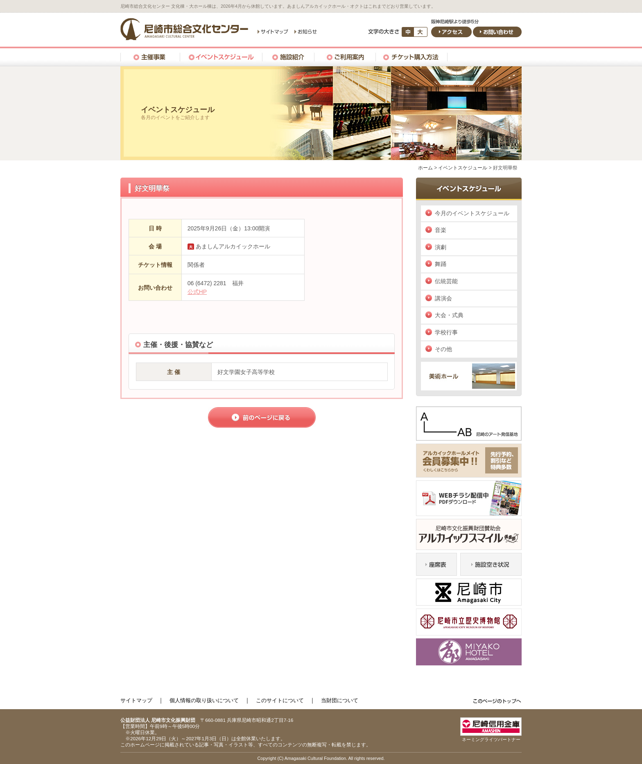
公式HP (197, 291)
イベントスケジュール (462, 168)
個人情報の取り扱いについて (204, 700)
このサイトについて (280, 700)
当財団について (339, 700)
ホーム (425, 168)
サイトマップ (136, 700)
